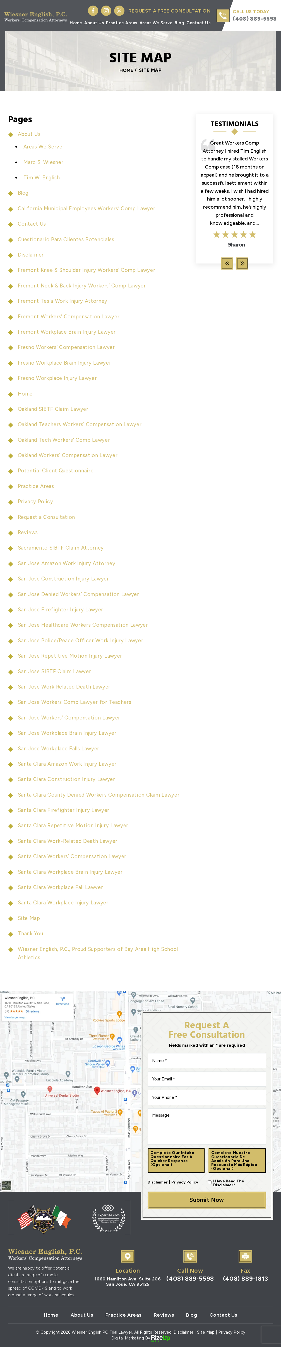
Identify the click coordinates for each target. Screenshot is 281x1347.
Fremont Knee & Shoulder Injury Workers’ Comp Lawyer (88, 270)
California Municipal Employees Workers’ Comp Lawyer (88, 208)
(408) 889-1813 (245, 1279)
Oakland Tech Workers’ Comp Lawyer (65, 440)
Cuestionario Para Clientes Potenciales (67, 239)
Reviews (28, 532)
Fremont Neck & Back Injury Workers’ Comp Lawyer (84, 285)
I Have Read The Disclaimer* (228, 1183)
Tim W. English (41, 177)
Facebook (90, 11)
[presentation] (227, 263)
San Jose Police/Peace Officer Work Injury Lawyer (82, 640)
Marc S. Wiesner (43, 162)
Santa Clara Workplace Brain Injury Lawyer (72, 872)
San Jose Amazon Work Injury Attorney (67, 563)
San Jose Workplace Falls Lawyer (60, 748)
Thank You (31, 933)
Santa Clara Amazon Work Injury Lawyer (68, 764)
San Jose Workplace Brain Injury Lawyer (68, 733)
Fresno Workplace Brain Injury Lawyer (66, 363)
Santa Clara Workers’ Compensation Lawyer (73, 856)
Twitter (117, 11)
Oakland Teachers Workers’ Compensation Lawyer (82, 424)
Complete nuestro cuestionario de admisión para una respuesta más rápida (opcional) (235, 1160)
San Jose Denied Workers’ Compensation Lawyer (80, 594)
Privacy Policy (35, 501)
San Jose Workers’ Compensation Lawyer (70, 717)
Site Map (29, 918)
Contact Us (199, 22)
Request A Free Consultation (168, 10)
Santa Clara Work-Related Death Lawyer (69, 841)
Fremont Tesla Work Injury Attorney (63, 301)
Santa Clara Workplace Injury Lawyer (64, 902)
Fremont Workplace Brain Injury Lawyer (68, 332)
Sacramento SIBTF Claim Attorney (62, 548)
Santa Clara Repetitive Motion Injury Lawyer (74, 825)
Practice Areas (122, 22)
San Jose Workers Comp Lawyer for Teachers (76, 702)
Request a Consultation (48, 517)
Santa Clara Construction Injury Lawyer (68, 779)
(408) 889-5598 (255, 18)
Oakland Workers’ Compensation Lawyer (69, 455)
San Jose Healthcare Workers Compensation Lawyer (85, 625)
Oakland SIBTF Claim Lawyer (54, 409)
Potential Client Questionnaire (56, 470)
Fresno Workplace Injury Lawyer (58, 378)
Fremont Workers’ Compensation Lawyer (70, 316)
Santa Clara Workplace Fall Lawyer (62, 887)
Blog (179, 22)
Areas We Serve (156, 22)
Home (76, 22)
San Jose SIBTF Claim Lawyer (56, 671)
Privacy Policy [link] (231, 1332)
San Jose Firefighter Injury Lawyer (61, 609)
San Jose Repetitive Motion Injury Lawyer (71, 656)
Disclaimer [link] (184, 1332)
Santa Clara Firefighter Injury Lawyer (65, 810)
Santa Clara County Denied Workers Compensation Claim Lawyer (101, 795)
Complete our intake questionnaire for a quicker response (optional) (172, 1158)
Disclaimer (31, 255)
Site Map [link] (206, 1332)
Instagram (104, 11)
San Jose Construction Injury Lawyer (65, 578)
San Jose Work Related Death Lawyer (66, 687)
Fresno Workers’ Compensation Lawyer (67, 347)
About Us (94, 22)
